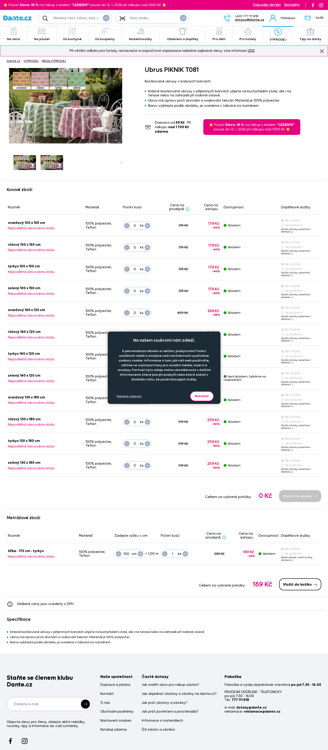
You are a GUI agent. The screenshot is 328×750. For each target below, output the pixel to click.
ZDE (251, 50)
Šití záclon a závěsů (158, 730)
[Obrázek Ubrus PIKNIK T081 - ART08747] (65, 105)
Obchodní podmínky (117, 712)
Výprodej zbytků (267, 5)
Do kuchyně (72, 34)
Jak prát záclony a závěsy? (164, 703)
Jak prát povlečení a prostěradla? (170, 712)
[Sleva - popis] (187, 209)
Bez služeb (290, 220)
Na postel (42, 34)
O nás (105, 703)
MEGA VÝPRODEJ (54, 61)
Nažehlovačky (140, 34)
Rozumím (202, 396)
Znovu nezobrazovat (322, 51)
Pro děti (219, 34)
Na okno (14, 34)
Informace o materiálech (162, 721)
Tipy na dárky (310, 34)
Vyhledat (106, 18)
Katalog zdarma (113, 730)
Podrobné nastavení (129, 396)
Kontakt (107, 694)
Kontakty (292, 5)
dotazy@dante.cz (249, 20)
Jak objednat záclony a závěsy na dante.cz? (179, 694)
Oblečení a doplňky (182, 34)
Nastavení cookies (115, 721)
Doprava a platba (115, 685)
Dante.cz (13, 61)
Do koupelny (105, 34)
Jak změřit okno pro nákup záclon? (170, 685)
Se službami (292, 225)
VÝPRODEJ (277, 35)
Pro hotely (247, 34)
